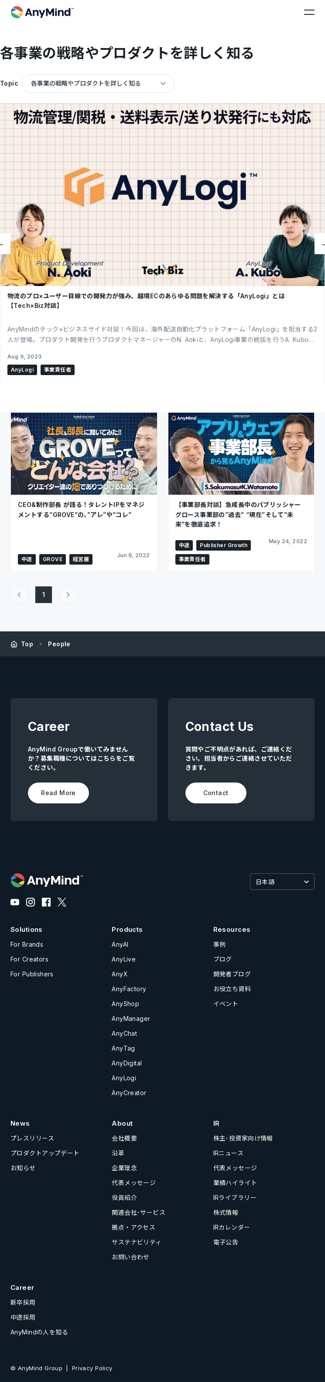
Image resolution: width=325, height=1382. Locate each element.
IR (216, 1123)
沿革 (118, 1153)
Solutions (26, 929)
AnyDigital (127, 1063)
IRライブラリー (235, 1197)
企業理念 (124, 1168)
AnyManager (131, 1018)
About (122, 1123)
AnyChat (124, 1033)
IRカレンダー (231, 1227)
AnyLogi (124, 1078)
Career (22, 1287)
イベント (226, 1003)
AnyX (120, 974)
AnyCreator (129, 1092)
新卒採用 (23, 1302)
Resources (232, 929)
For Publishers (32, 974)
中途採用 (23, 1317)
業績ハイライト (235, 1182)
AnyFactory (129, 989)
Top (27, 644)
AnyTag (123, 1048)
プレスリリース (32, 1138)
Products (127, 929)
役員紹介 (124, 1197)
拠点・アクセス (133, 1227)
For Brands (26, 944)
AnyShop (125, 1003)
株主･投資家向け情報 (243, 1138)
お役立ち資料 (232, 989)
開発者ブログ (232, 974)
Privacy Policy (92, 1368)
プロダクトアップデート (45, 1153)
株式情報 (226, 1212)
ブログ (222, 959)
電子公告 (226, 1242)
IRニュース (228, 1153)
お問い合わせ (131, 1257)
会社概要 (124, 1138)
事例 (219, 944)
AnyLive (124, 959)
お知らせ (23, 1168)
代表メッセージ (134, 1182)
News (20, 1123)
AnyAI (120, 944)
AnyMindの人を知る (39, 1332)
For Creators (29, 959)
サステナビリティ (136, 1242)
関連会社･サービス (138, 1212)
